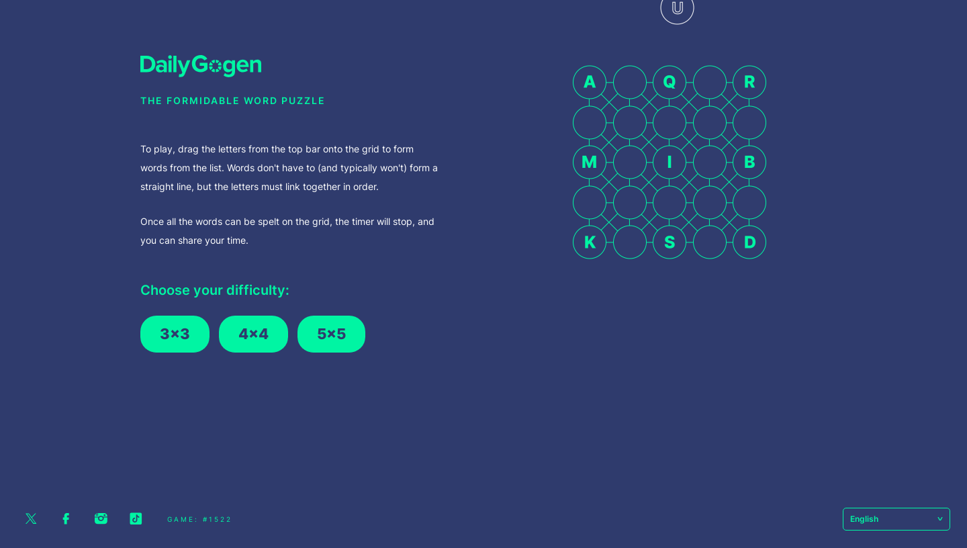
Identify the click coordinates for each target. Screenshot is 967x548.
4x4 (253, 333)
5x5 (331, 333)
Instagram (101, 519)
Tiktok (136, 519)
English (896, 519)
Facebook (66, 519)
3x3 (175, 333)
